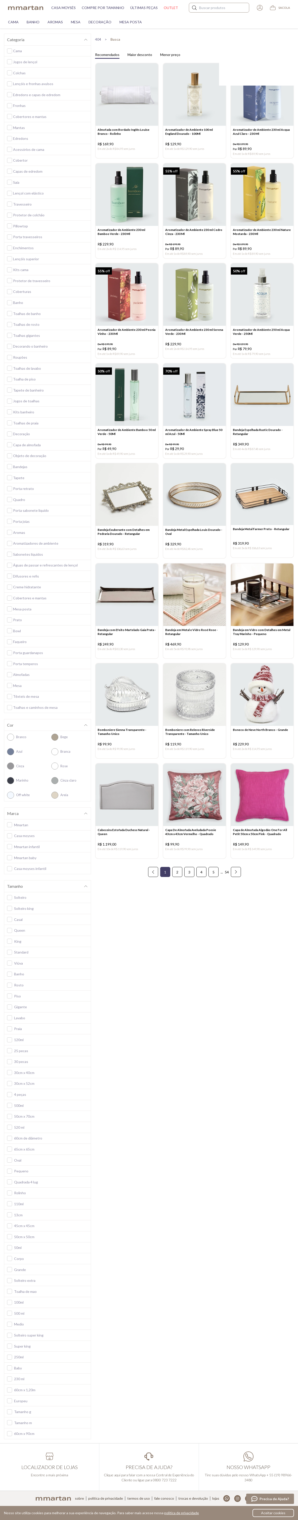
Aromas (55, 22)
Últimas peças (144, 8)
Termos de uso (138, 1498)
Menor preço (170, 54)
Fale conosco (164, 1498)
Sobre (79, 1498)
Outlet (171, 8)
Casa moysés (63, 8)
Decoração (100, 22)
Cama (13, 22)
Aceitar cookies (273, 1513)
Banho (33, 22)
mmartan (25, 7)
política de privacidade (181, 1513)
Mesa (75, 22)
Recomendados (107, 54)
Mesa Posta (130, 22)
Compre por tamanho (103, 8)
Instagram (237, 1498)
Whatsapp (226, 1498)
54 (227, 887)
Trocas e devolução (193, 1498)
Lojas (215, 1498)
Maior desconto (139, 54)
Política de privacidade (105, 1498)
